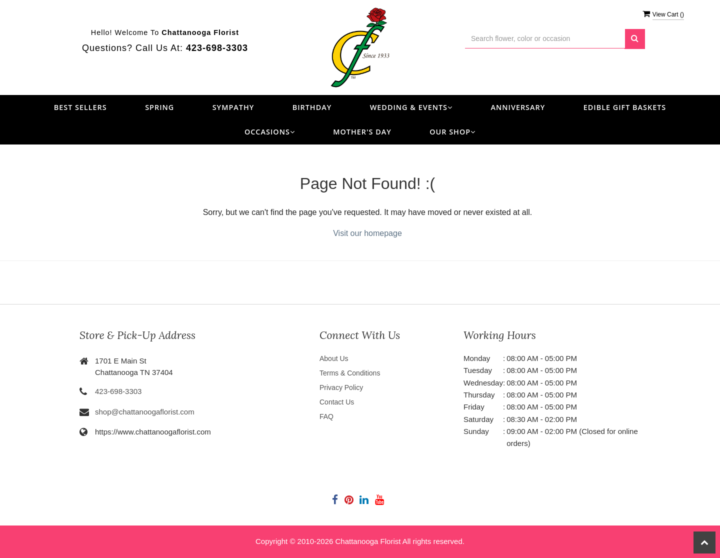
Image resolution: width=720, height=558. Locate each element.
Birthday (312, 107)
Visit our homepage (367, 233)
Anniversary (517, 107)
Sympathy (233, 107)
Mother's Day (362, 132)
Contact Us (337, 402)
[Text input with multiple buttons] (545, 38)
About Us (334, 358)
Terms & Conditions (350, 373)
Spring (159, 107)
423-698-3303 (118, 391)
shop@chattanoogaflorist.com (144, 412)
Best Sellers (80, 107)
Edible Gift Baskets (625, 107)
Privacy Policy (341, 388)
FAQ (327, 416)
